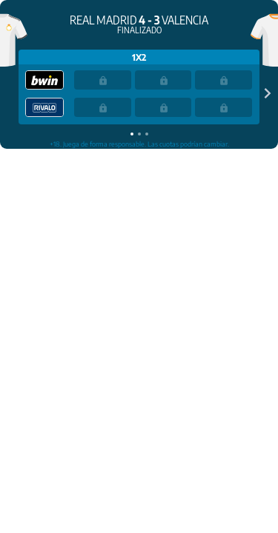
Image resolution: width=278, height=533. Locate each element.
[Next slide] (264, 92)
